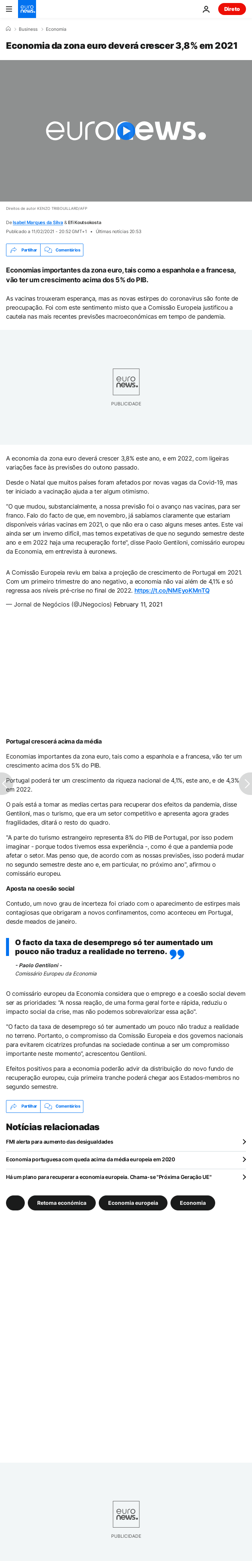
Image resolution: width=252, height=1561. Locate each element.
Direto (232, 9)
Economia (56, 29)
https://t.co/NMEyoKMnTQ (172, 590)
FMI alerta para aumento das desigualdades (59, 1141)
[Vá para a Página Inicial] (27, 9)
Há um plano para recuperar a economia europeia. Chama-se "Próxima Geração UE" (108, 1177)
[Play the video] (126, 131)
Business (28, 29)
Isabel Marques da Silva (38, 222)
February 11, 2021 (138, 604)
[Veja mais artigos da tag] (15, 1202)
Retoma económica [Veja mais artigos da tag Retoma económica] (61, 1202)
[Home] (8, 29)
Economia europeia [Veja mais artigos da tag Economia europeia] (133, 1202)
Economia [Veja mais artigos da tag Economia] (193, 1202)
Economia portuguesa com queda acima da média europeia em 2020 (90, 1159)
